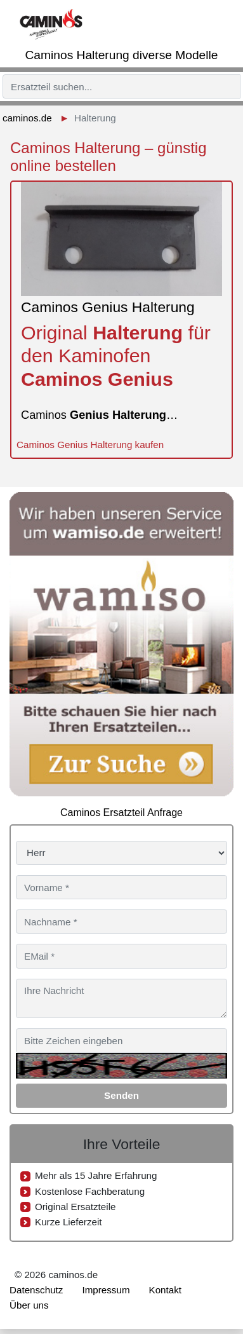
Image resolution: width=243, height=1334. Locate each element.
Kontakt (165, 1289)
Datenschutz (36, 1289)
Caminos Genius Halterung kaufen (90, 444)
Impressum (105, 1289)
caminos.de (27, 117)
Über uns (29, 1305)
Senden (121, 1095)
